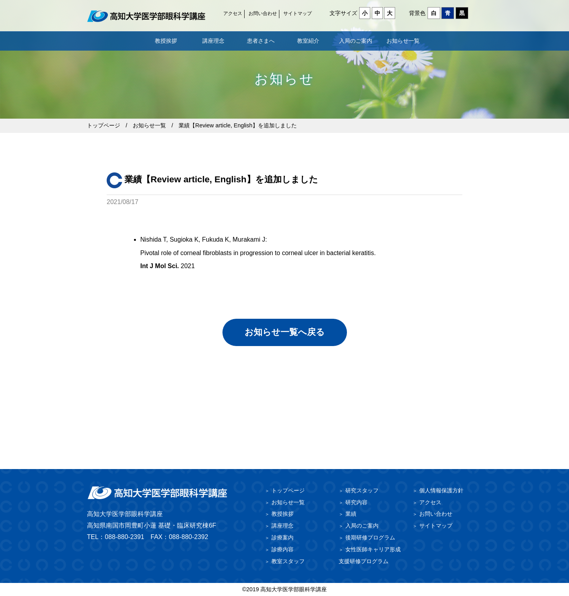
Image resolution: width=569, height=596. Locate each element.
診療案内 (282, 537)
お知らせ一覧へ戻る (285, 332)
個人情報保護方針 (441, 490)
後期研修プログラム (370, 537)
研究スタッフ (362, 490)
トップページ (103, 125)
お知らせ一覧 (403, 41)
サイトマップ (297, 13)
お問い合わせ (263, 13)
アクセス (232, 13)
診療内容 (282, 549)
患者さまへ (261, 41)
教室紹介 (308, 41)
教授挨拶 (166, 41)
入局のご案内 (355, 41)
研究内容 (356, 502)
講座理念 (213, 41)
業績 (350, 514)
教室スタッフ (288, 561)
